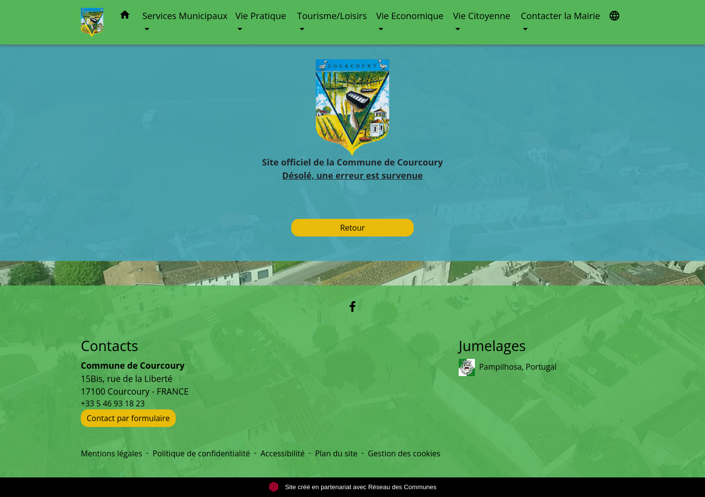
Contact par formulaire (128, 418)
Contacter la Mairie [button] (560, 15)
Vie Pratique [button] (260, 15)
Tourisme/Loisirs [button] (332, 15)
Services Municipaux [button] (185, 15)
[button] (125, 16)
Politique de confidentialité (201, 453)
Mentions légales (111, 453)
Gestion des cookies (404, 453)
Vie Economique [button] (410, 15)
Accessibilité (282, 453)
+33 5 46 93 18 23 (113, 403)
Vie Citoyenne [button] (481, 15)
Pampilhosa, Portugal (508, 367)
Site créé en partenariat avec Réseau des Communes (353, 487)
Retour (352, 227)
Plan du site (336, 453)
